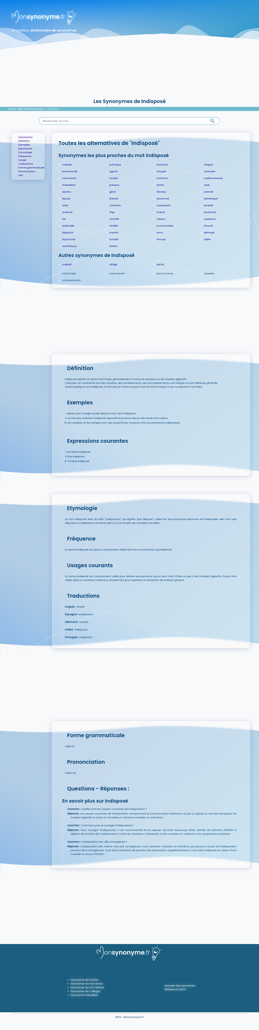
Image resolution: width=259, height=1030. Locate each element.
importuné (68, 239)
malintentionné (213, 178)
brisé (65, 205)
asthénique (211, 198)
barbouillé (68, 225)
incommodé (69, 171)
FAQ (20, 175)
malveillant (69, 185)
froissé (161, 212)
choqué (161, 171)
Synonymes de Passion (84, 979)
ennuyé (161, 239)
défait (160, 264)
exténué (67, 212)
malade (67, 164)
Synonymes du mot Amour (86, 983)
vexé (207, 185)
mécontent (69, 178)
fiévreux (161, 191)
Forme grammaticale (31, 167)
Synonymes (25, 137)
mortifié (114, 219)
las (64, 219)
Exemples (24, 144)
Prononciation (26, 171)
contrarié (209, 171)
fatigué (208, 164)
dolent (113, 246)
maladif (67, 264)
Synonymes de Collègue (85, 991)
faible (207, 239)
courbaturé (163, 205)
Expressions (25, 148)
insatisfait (210, 212)
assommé (163, 198)
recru (160, 232)
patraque (115, 164)
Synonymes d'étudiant (84, 995)
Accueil (12, 108)
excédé (208, 205)
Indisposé (52, 108)
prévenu (114, 185)
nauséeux (210, 219)
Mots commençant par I (31, 108)
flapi (112, 212)
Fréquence (24, 156)
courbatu (115, 205)
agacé (113, 171)
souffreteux (69, 246)
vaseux (161, 219)
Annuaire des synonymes (180, 985)
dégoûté (67, 232)
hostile (113, 178)
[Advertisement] (129, 73)
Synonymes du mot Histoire (87, 987)
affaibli (113, 225)
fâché (160, 185)
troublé (113, 239)
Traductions (25, 163)
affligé (113, 264)
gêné (112, 191)
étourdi (208, 225)
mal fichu (162, 178)
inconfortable (165, 225)
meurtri (113, 232)
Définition (24, 141)
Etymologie (25, 152)
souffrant (162, 164)
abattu (66, 191)
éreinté (113, 198)
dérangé (209, 232)
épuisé (66, 198)
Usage (22, 160)
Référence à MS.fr (175, 989)
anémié (208, 191)
